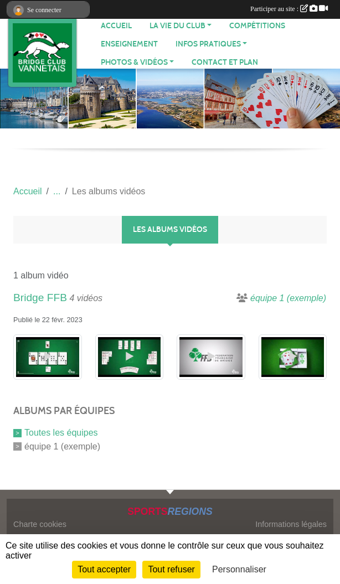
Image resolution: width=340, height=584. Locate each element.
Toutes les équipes (61, 432)
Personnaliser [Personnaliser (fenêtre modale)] (239, 569)
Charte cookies (39, 524)
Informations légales (291, 524)
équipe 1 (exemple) (62, 446)
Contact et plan (225, 62)
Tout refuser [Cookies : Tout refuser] (171, 569)
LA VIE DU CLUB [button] (177, 25)
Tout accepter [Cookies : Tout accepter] (104, 569)
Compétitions (257, 25)
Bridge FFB (40, 297)
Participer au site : (289, 9)
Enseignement (129, 44)
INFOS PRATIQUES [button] (208, 44)
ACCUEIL (116, 25)
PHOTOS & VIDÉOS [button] (134, 62)
